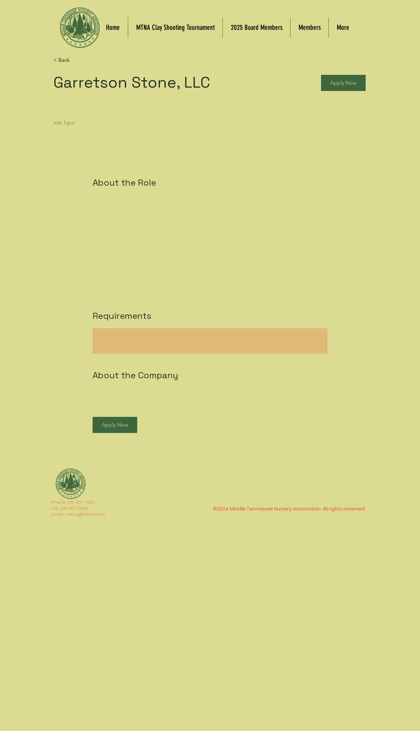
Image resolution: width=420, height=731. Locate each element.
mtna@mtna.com (85, 514)
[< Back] (77, 60)
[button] (343, 83)
